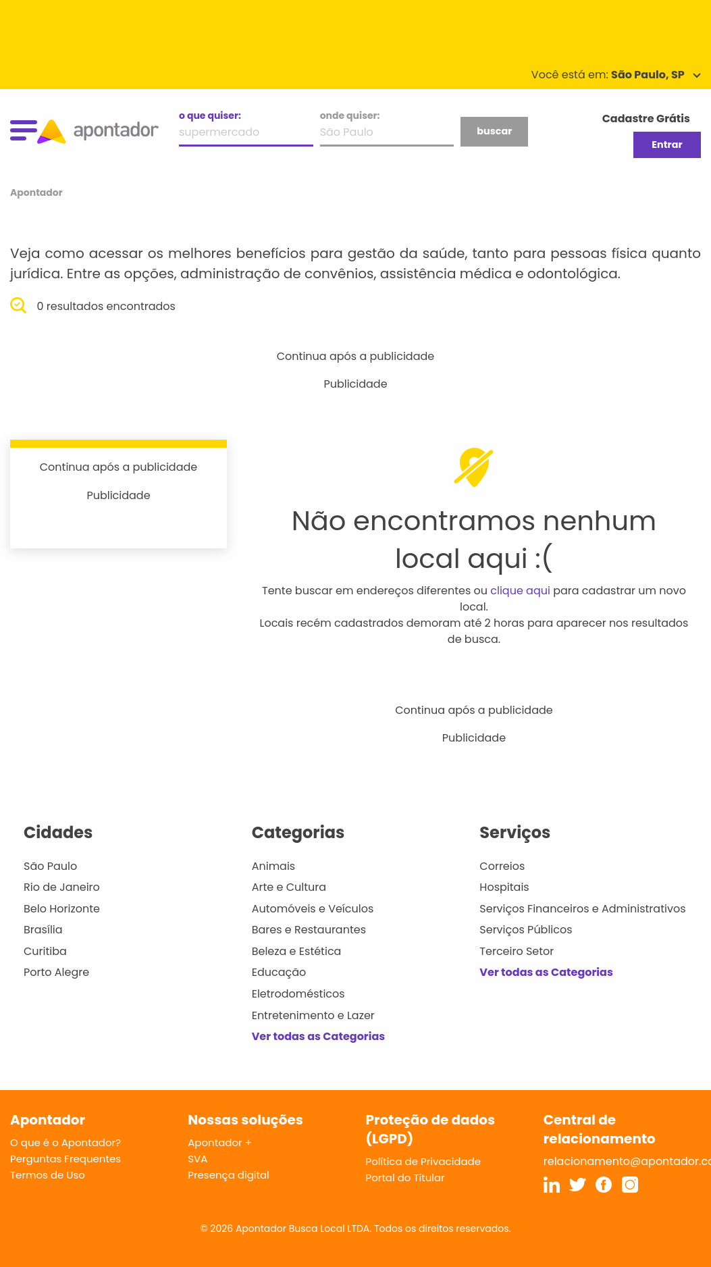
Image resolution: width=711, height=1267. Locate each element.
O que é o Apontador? (65, 1142)
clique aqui (520, 590)
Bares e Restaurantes (309, 929)
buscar (494, 131)
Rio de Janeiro (62, 887)
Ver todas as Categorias (319, 1036)
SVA (197, 1159)
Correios (502, 866)
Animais (274, 866)
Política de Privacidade (423, 1161)
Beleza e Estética (297, 951)
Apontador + (220, 1142)
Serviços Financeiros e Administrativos (582, 908)
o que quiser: (210, 115)
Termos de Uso (47, 1175)
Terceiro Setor (516, 951)
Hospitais (504, 887)
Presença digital (228, 1175)
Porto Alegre (56, 972)
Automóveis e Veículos (313, 908)
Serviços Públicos (525, 929)
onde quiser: (350, 115)
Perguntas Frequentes (65, 1159)
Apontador (36, 192)
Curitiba (45, 951)
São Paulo (50, 866)
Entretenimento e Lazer (313, 1015)
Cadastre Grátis (646, 118)
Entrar (667, 144)
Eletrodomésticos (298, 994)
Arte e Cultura (289, 887)
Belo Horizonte (62, 908)
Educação (279, 972)
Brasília (43, 929)
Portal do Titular (405, 1177)
